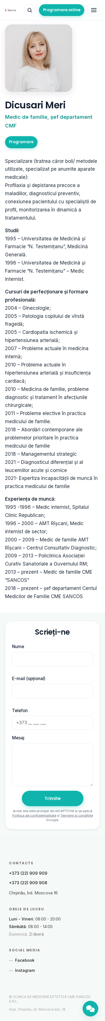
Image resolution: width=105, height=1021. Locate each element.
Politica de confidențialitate (34, 815)
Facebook (21, 960)
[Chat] (90, 1009)
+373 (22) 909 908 (28, 882)
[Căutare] (30, 10)
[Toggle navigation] (94, 10)
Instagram (22, 970)
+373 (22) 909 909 (28, 873)
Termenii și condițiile (76, 815)
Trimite (53, 798)
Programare (21, 142)
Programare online (61, 10)
